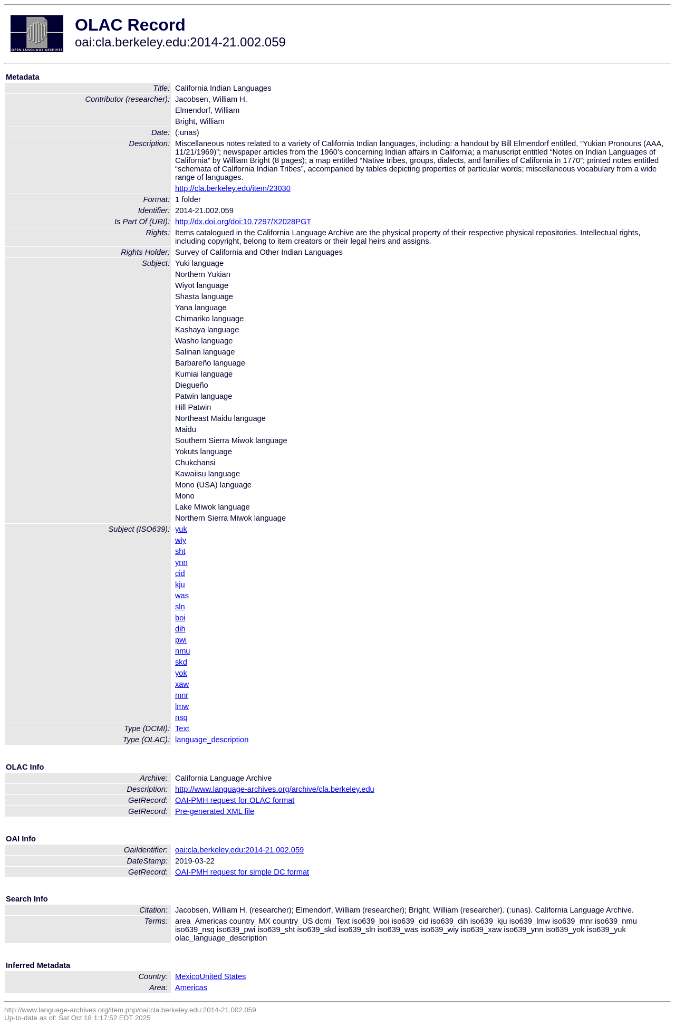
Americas (191, 987)
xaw (182, 684)
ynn (181, 562)
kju (180, 584)
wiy (180, 540)
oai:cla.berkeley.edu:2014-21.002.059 (239, 850)
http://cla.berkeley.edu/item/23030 (233, 188)
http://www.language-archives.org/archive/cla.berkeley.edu (274, 789)
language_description (211, 739)
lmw (182, 706)
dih (180, 629)
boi (180, 617)
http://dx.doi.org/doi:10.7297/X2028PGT (243, 221)
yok (181, 673)
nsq (181, 717)
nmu (182, 651)
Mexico (187, 976)
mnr (181, 695)
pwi (181, 640)
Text (182, 728)
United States (222, 976)
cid (180, 573)
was (182, 595)
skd (181, 662)
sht (180, 551)
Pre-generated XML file (214, 811)
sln (180, 606)
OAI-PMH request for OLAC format (234, 800)
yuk (181, 529)
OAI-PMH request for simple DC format (242, 872)
